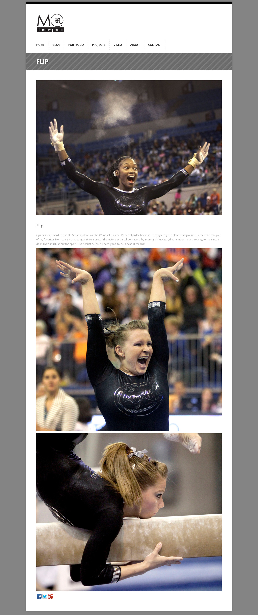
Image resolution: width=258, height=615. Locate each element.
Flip (39, 225)
